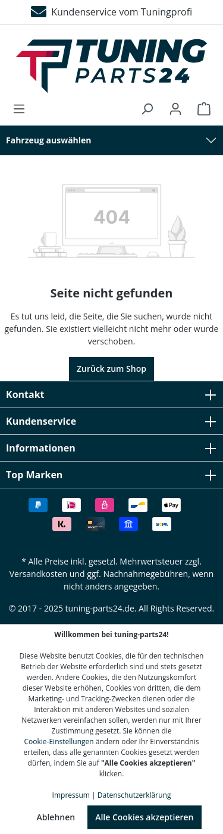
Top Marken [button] (111, 474)
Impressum (71, 795)
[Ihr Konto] (175, 109)
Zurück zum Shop (111, 368)
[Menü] (22, 109)
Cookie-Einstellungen (59, 741)
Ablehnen (55, 817)
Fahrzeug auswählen (49, 140)
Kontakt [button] (111, 394)
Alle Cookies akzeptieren (144, 817)
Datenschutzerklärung (134, 795)
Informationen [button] (111, 448)
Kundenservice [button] (111, 421)
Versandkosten (38, 573)
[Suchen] (147, 109)
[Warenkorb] (200, 109)
